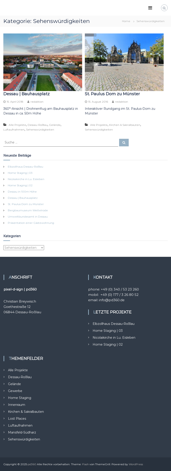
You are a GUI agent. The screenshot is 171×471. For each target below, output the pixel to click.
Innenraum (16, 405)
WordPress (136, 464)
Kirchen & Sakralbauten (124, 125)
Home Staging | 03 (20, 172)
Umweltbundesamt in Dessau (28, 216)
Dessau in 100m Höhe (22, 191)
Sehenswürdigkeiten (40, 129)
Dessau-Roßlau (37, 125)
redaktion (37, 101)
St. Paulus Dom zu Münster (112, 93)
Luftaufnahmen (13, 129)
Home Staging (19, 398)
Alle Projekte (17, 125)
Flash (85, 464)
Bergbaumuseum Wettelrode (28, 210)
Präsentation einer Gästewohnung (31, 222)
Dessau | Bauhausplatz (26, 93)
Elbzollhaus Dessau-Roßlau (25, 166)
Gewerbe (15, 391)
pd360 (32, 464)
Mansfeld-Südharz (22, 432)
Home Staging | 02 (20, 185)
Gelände (55, 125)
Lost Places (17, 419)
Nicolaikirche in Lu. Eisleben (26, 179)
